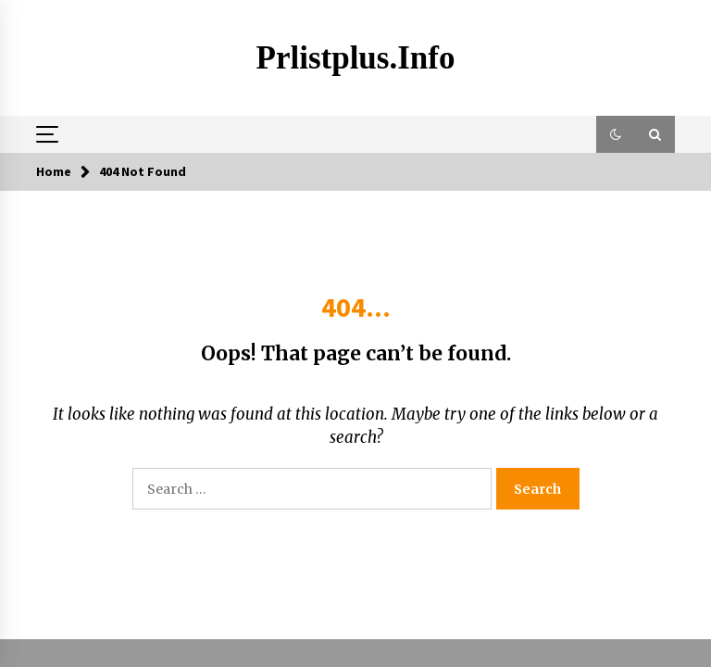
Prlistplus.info (355, 58)
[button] (615, 134)
